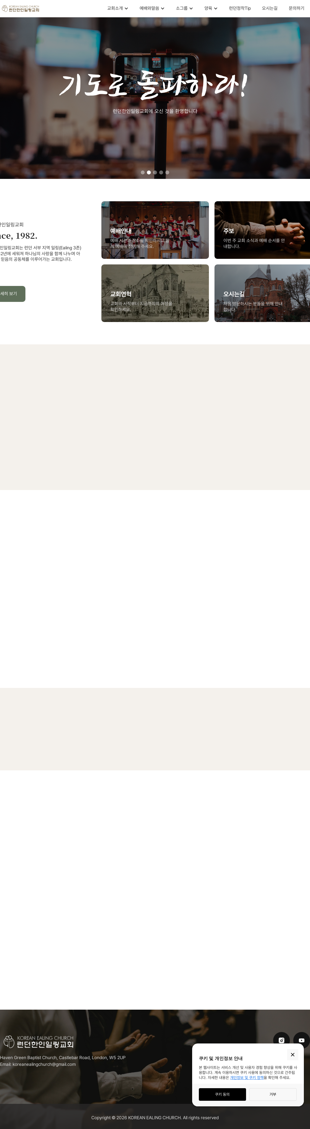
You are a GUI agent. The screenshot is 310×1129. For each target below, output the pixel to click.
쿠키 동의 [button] (222, 1094)
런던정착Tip (240, 8)
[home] (21, 8)
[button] (118, 8)
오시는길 (270, 8)
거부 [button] (273, 1094)
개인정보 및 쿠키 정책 (247, 1077)
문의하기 (296, 8)
